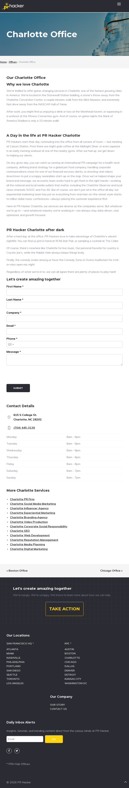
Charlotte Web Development (30, 535)
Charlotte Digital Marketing (29, 549)
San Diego (13, 668)
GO (54, 737)
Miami (10, 651)
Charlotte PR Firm (22, 499)
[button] (119, 6)
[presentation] (33, 375)
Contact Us (58, 706)
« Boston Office (17, 570)
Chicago (70, 659)
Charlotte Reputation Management (34, 540)
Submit (18, 388)
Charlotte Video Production (29, 522)
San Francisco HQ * (20, 641)
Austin (69, 647)
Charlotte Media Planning (27, 544)
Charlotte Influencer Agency (29, 508)
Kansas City (73, 676)
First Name (14, 286)
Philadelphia (15, 659)
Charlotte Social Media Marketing (33, 503)
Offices (13, 62)
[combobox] (11, 344)
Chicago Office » (111, 570)
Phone (11, 338)
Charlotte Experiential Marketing (32, 513)
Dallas (69, 664)
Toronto (13, 676)
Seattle (11, 672)
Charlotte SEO (20, 530)
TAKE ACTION (64, 606)
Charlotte (72, 655)
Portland (13, 664)
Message (13, 351)
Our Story (57, 702)
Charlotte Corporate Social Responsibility (38, 526)
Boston (70, 651)
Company (13, 312)
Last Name (14, 299)
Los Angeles (14, 681)
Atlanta (12, 647)
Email (11, 325)
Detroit (70, 672)
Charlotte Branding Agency (29, 517)
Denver (70, 668)
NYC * (68, 641)
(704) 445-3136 (24, 427)
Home (3, 62)
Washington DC (76, 681)
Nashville (13, 655)
